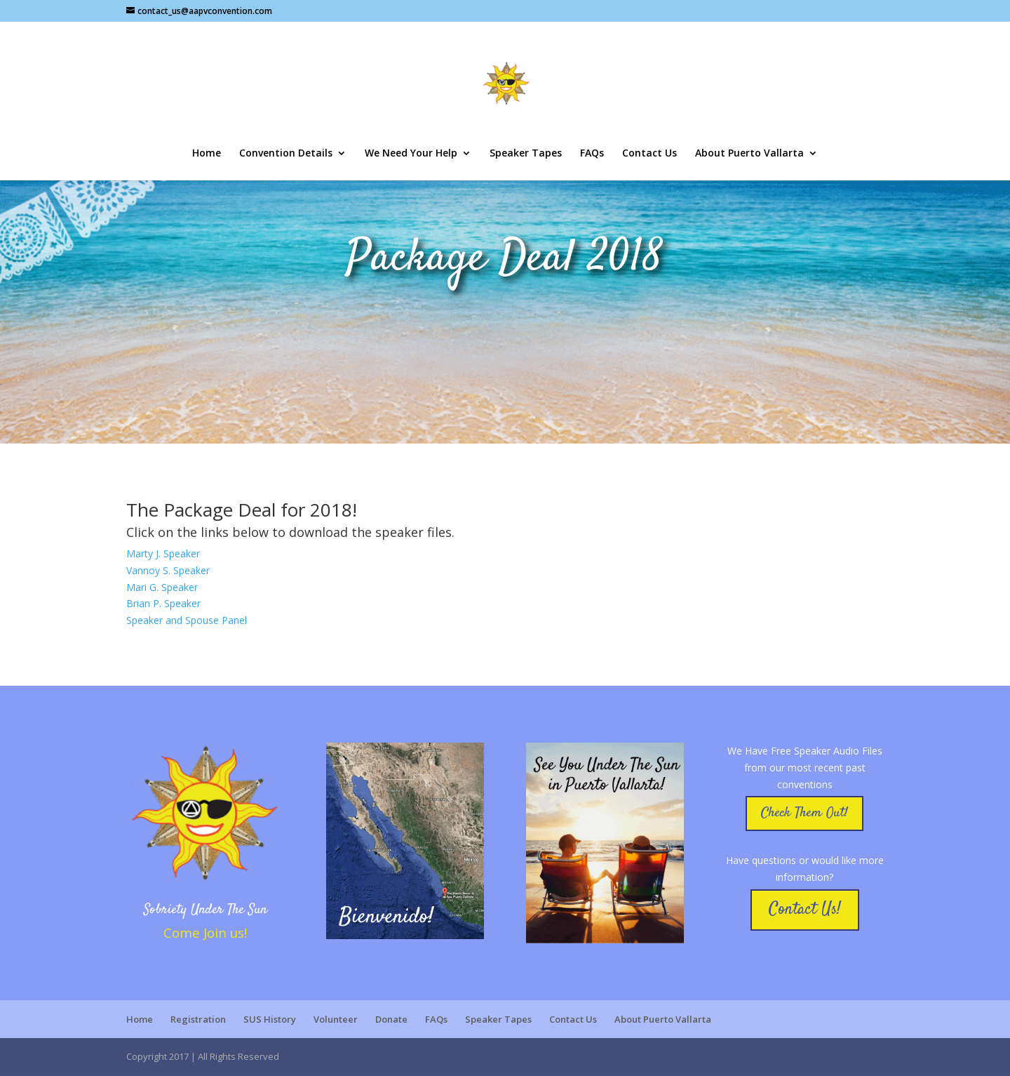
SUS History (269, 1019)
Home (206, 153)
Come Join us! (205, 932)
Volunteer (336, 1019)
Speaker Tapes (526, 153)
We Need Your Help (411, 153)
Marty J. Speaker (163, 553)
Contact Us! (805, 910)
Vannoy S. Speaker (168, 570)
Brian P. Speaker (163, 603)
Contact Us (649, 153)
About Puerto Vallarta (749, 153)
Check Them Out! (804, 813)
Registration (198, 1019)
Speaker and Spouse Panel (186, 620)
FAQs (592, 153)
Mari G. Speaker (162, 587)
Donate (391, 1019)
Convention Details (285, 153)
